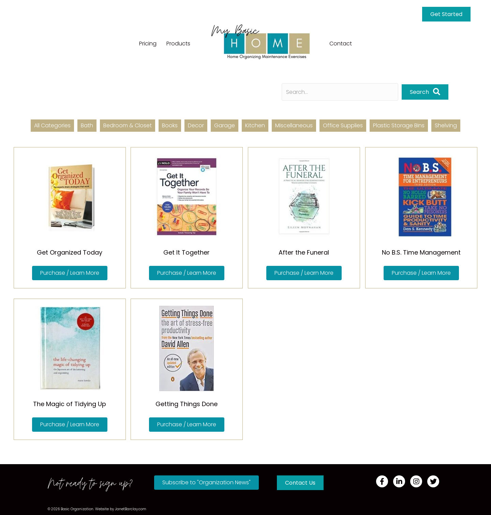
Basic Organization (77, 509)
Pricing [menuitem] (148, 43)
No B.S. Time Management (421, 252)
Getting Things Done (186, 404)
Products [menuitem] (178, 43)
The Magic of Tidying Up (69, 404)
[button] (425, 92)
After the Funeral (304, 252)
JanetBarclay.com (130, 509)
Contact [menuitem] (340, 43)
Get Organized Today (69, 252)
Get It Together (186, 252)
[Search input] (340, 92)
